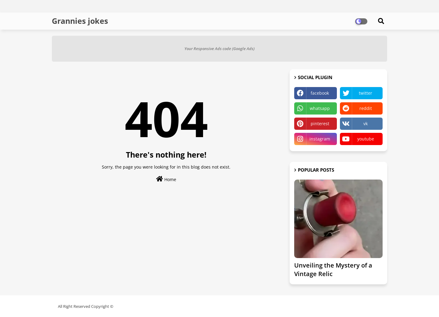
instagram (319, 139)
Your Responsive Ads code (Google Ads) (219, 48)
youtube (365, 139)
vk (365, 123)
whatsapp (320, 108)
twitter (365, 93)
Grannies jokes (80, 21)
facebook (320, 93)
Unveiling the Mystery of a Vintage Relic (333, 269)
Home (166, 179)
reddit (365, 108)
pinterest (320, 123)
